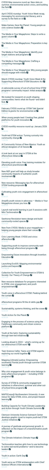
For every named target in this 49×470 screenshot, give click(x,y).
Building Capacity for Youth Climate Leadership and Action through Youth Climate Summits (23, 408)
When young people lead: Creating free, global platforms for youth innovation (23, 119)
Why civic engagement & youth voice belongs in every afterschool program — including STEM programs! (23, 375)
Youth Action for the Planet (15, 316)
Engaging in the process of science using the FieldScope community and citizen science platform (22, 325)
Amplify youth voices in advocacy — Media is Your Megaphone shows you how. (25, 203)
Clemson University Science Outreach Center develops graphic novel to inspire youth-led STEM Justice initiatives (24, 418)
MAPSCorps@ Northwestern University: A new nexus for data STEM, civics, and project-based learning (23, 398)
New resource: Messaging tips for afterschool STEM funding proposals (23, 185)
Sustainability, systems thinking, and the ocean (24, 309)
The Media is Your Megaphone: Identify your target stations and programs (22, 54)
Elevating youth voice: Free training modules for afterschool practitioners (23, 164)
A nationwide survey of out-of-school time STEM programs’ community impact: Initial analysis (24, 90)
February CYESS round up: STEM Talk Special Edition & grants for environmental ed (22, 110)
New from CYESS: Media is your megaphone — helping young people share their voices (23, 230)
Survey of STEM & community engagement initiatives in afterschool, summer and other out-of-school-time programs (24, 386)
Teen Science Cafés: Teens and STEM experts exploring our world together (23, 353)
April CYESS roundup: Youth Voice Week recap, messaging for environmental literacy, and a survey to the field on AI (23, 17)
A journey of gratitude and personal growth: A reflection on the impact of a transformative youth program (24, 429)
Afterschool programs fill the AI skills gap (22, 303)
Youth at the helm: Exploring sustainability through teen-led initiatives (21, 335)
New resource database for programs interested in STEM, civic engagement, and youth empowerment (24, 285)
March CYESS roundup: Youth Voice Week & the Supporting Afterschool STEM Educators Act (23, 81)
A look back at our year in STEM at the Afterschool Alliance (19, 155)
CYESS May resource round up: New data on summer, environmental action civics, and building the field (25, 5)
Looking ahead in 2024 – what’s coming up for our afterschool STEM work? (23, 344)
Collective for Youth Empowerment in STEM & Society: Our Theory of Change (23, 274)
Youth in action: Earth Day (15, 457)
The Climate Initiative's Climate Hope (20, 439)
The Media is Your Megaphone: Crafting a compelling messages (21, 63)
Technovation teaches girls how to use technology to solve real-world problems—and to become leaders (25, 447)
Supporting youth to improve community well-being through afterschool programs (23, 248)
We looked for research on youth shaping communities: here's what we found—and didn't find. (23, 100)
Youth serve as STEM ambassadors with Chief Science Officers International (23, 464)
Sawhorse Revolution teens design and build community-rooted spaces (22, 221)
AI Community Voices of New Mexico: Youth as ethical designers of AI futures (23, 146)
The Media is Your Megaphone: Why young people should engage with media (25, 72)
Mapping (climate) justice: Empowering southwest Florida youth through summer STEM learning (24, 363)
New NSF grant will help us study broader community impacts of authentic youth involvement (21, 175)
